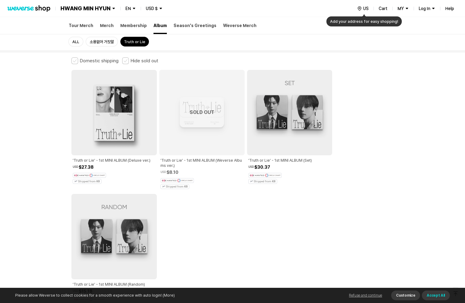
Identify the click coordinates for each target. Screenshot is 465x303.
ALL (75, 42)
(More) (168, 295)
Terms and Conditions (88, 201)
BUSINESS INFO (174, 228)
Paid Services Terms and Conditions (146, 201)
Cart (383, 8)
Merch (107, 25)
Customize (405, 295)
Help (449, 8)
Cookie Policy (292, 201)
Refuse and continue (365, 295)
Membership (133, 25)
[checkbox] (95, 60)
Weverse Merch (240, 25)
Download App (378, 263)
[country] (362, 8)
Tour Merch (81, 25)
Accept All (436, 295)
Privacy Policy (261, 201)
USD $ (152, 8)
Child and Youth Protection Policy (213, 201)
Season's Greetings (195, 25)
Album (160, 25)
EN (128, 8)
